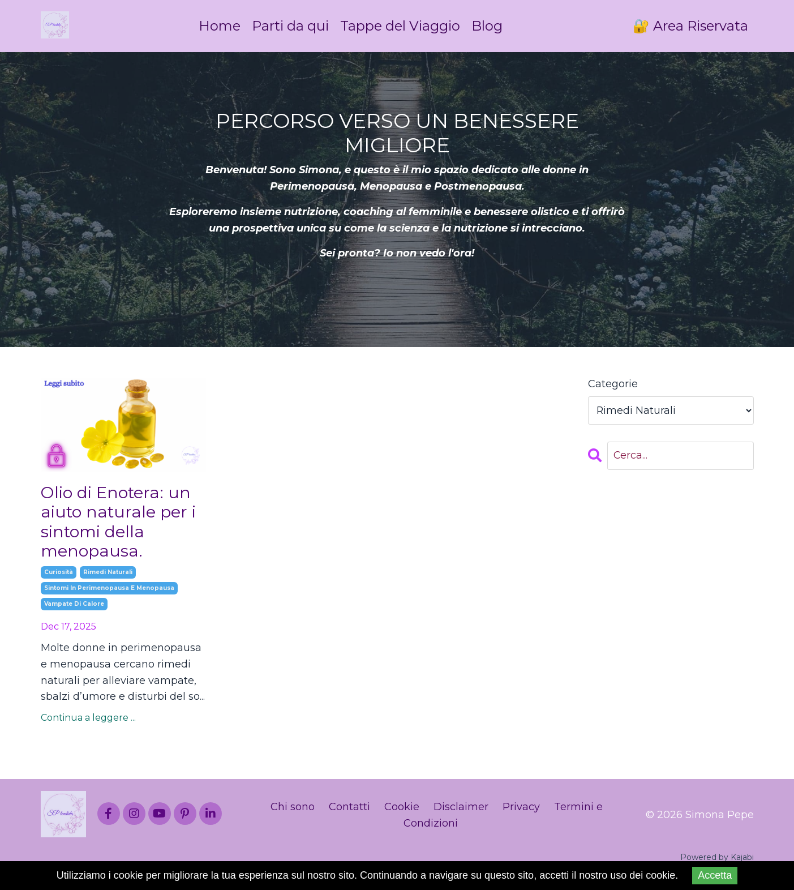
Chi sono (293, 810)
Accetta (715, 875)
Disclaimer (461, 810)
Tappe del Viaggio (400, 26)
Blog (488, 26)
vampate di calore (74, 607)
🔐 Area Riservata (690, 26)
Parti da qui (289, 26)
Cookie (401, 810)
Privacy (521, 810)
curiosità (58, 576)
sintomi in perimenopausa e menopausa (109, 592)
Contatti (349, 810)
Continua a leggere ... (88, 721)
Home (218, 26)
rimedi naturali (107, 576)
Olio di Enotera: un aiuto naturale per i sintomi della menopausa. (120, 523)
